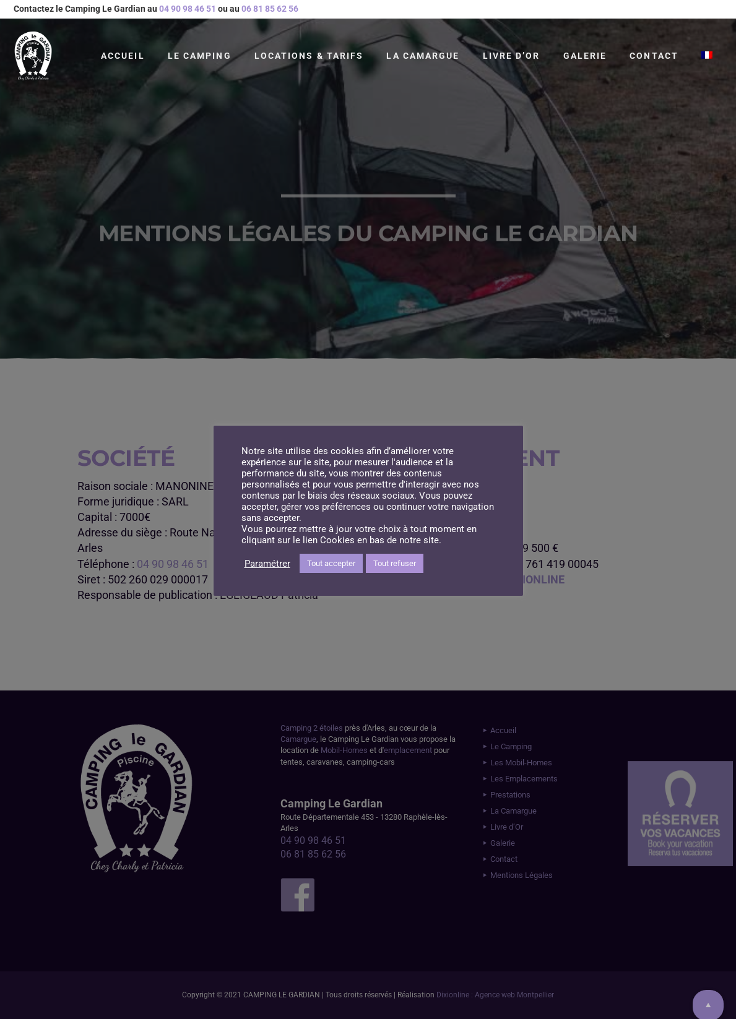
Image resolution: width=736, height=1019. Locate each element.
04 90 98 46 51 (187, 9)
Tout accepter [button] (331, 563)
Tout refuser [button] (394, 563)
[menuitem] (706, 56)
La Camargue (422, 56)
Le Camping (200, 56)
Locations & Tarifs (309, 56)
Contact (654, 56)
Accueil (123, 56)
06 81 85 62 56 (269, 9)
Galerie (585, 56)
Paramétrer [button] (267, 563)
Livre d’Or (511, 56)
